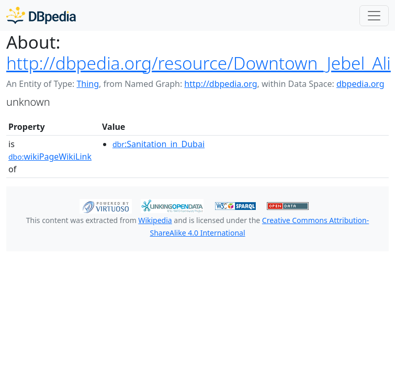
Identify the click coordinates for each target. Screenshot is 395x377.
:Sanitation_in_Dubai (158, 144)
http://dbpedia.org (220, 84)
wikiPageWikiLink (50, 156)
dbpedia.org (360, 84)
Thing (87, 84)
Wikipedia (155, 220)
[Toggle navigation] (374, 15)
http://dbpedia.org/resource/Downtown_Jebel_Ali (198, 63)
